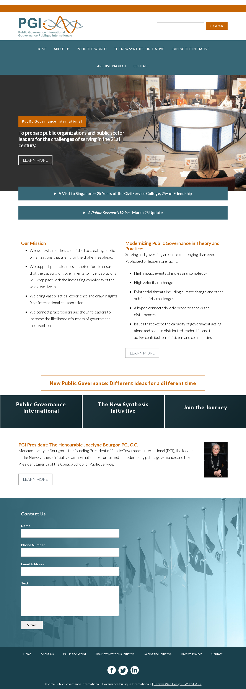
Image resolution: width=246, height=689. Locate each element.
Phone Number (33, 545)
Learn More (35, 160)
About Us (62, 49)
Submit (32, 625)
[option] (41, 411)
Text (24, 583)
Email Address (32, 564)
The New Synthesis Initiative (139, 49)
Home (42, 49)
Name (26, 526)
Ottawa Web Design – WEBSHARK (178, 684)
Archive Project (111, 66)
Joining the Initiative (190, 49)
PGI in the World (92, 49)
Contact (141, 66)
